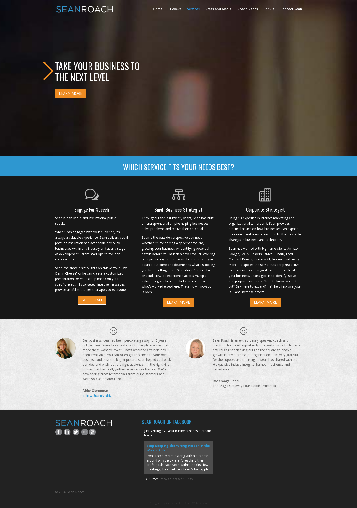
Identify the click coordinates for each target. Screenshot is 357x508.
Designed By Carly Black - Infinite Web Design (178, 503)
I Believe (174, 9)
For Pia (269, 9)
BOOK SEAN (91, 300)
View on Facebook (172, 479)
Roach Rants (248, 9)
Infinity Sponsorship (97, 395)
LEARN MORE (70, 93)
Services (193, 9)
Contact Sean (291, 9)
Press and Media (219, 9)
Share (190, 479)
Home (157, 9)
